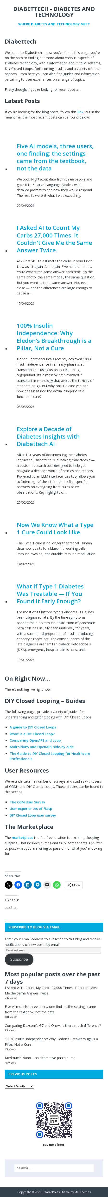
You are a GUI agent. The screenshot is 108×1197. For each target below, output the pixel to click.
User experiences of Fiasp (31, 808)
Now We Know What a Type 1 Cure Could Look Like (55, 528)
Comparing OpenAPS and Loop (35, 740)
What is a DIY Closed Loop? (32, 734)
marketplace (22, 837)
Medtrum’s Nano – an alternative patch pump (40, 1058)
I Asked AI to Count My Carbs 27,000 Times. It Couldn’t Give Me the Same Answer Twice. (54, 239)
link (80, 112)
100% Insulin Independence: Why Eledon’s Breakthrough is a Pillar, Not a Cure (54, 337)
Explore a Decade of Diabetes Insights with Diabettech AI (48, 436)
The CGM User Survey (27, 802)
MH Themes (83, 1192)
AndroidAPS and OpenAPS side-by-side (42, 747)
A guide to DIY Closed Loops (33, 727)
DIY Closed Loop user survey (33, 815)
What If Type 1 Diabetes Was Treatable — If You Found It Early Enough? (50, 593)
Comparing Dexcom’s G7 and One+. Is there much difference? (53, 1025)
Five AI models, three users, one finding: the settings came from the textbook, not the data (55, 157)
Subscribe (19, 959)
